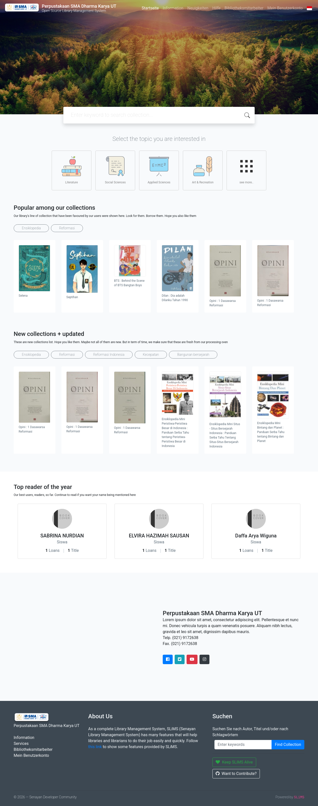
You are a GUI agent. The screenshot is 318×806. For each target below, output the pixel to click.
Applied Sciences (159, 170)
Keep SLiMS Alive (234, 762)
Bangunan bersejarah (193, 355)
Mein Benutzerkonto (285, 8)
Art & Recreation (203, 170)
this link (95, 746)
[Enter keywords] (243, 744)
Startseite (150, 8)
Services (21, 743)
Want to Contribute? (236, 773)
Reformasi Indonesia (108, 355)
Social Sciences (115, 170)
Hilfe (216, 8)
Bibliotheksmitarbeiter (244, 8)
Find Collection (288, 744)
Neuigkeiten (197, 8)
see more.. (246, 170)
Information (173, 8)
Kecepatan (151, 355)
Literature (71, 170)
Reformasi (67, 228)
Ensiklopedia (31, 228)
